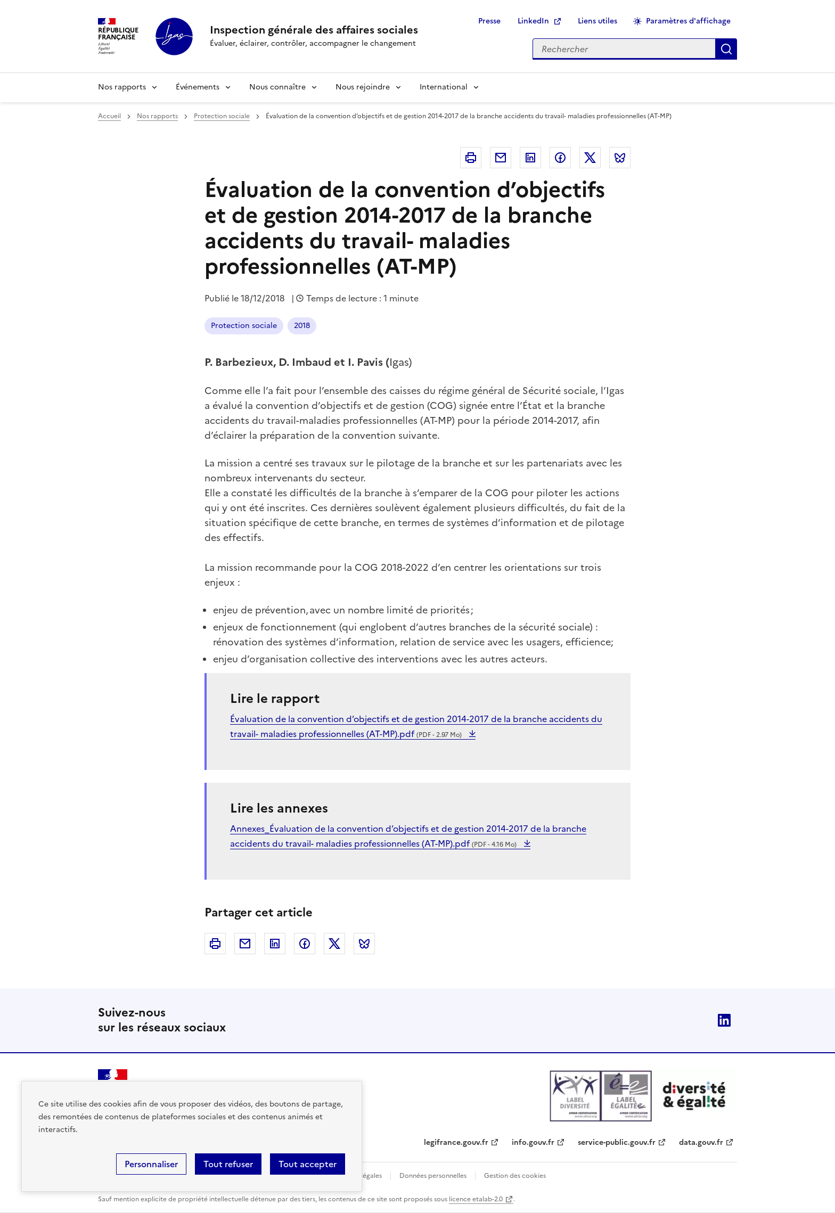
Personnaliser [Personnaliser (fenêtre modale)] (151, 1164)
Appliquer (726, 49)
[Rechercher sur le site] (624, 49)
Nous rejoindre (362, 87)
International (444, 87)
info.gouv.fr (533, 1142)
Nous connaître (277, 87)
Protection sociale (222, 116)
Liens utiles (597, 21)
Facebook (560, 157)
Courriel (500, 157)
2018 (302, 325)
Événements (197, 87)
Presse (489, 21)
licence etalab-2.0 (476, 1199)
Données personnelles (432, 1176)
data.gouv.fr (701, 1142)
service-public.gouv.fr (617, 1142)
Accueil (109, 116)
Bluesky (620, 157)
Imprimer (470, 157)
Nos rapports (122, 87)
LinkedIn (533, 21)
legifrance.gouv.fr (456, 1142)
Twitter (590, 157)
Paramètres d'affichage (688, 21)
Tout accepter (308, 1164)
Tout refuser (228, 1164)
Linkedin (530, 157)
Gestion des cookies (515, 1176)
